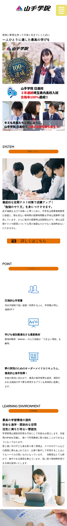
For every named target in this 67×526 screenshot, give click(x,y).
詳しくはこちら (28, 241)
